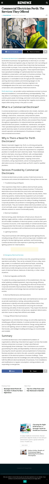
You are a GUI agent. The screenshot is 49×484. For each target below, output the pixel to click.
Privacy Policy (27, 468)
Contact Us (20, 468)
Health (23, 425)
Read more (25, 445)
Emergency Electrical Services (14, 255)
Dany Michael (7, 15)
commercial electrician (10, 58)
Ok (25, 481)
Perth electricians (7, 91)
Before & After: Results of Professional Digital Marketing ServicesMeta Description (36, 453)
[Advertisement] (24, 249)
